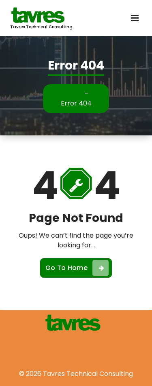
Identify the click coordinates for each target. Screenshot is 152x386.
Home (71, 93)
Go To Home (77, 268)
